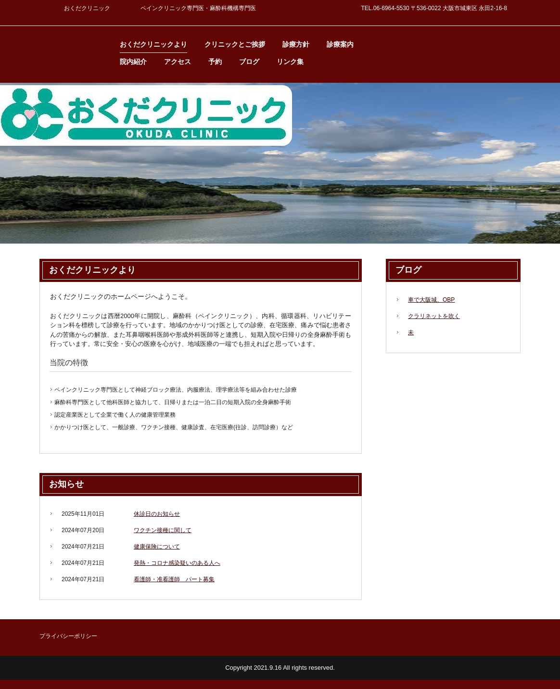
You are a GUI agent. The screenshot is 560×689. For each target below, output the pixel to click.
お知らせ (66, 484)
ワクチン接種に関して (162, 530)
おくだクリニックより (153, 44)
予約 (215, 61)
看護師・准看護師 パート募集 (174, 579)
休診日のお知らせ (157, 513)
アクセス (177, 61)
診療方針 (295, 44)
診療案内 (340, 44)
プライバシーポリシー (68, 636)
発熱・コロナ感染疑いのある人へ (177, 563)
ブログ (249, 61)
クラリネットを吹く (434, 316)
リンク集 (290, 61)
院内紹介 (133, 61)
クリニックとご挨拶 (234, 44)
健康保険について (157, 546)
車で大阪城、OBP (431, 299)
